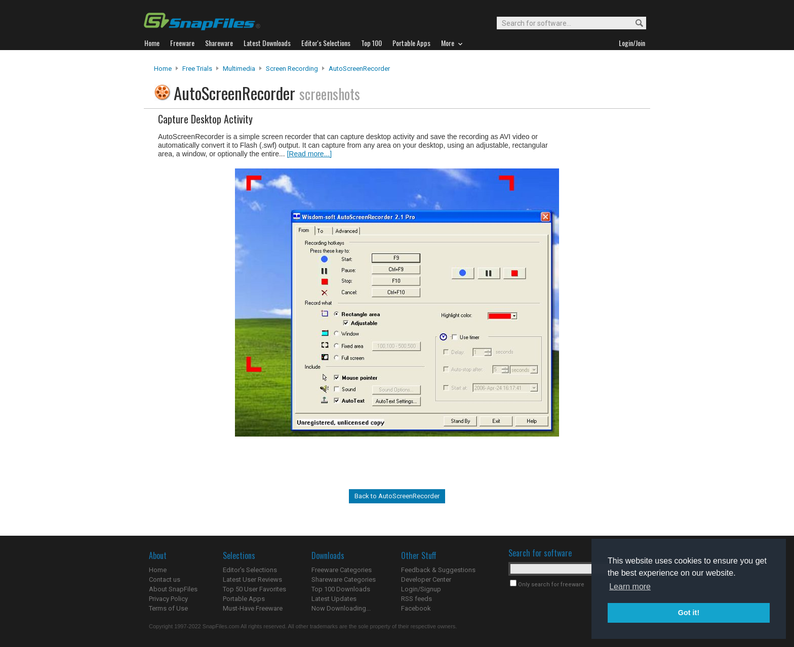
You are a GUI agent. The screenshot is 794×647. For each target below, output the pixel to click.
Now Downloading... (341, 608)
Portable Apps (244, 598)
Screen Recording (292, 68)
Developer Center (426, 579)
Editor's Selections (250, 570)
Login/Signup (421, 589)
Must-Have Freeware (253, 608)
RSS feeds (416, 598)
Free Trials (197, 68)
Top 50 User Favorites (254, 589)
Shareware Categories (343, 579)
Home (163, 68)
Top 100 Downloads (340, 589)
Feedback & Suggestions (438, 570)
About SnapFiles (173, 589)
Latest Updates (333, 598)
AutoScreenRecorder (359, 68)
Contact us (164, 579)
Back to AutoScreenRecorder (397, 496)
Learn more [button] (630, 586)
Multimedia (239, 68)
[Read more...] (309, 154)
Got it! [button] (688, 613)
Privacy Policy (168, 598)
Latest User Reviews (252, 579)
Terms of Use (168, 608)
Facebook (416, 608)
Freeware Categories (341, 570)
